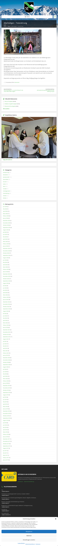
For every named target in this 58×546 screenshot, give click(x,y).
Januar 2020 (5, 383)
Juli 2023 (5, 285)
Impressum (38, 544)
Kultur (4, 184)
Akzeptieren (29, 531)
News (9, 26)
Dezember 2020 (6, 357)
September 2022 (6, 309)
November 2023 (6, 276)
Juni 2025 (5, 234)
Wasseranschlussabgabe (10, 106)
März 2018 (5, 432)
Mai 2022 (5, 318)
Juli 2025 (5, 232)
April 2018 (5, 429)
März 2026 (5, 213)
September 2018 (6, 418)
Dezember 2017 (6, 439)
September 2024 (6, 255)
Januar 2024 (5, 271)
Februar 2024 (6, 269)
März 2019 (5, 406)
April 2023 (5, 292)
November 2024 (6, 250)
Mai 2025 (5, 236)
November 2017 (6, 441)
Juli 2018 (5, 422)
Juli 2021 (5, 341)
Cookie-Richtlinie (21, 543)
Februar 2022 (6, 325)
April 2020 (5, 376)
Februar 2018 (6, 434)
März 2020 (5, 378)
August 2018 (6, 420)
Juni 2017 (5, 450)
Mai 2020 (5, 374)
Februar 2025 (6, 243)
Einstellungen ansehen (29, 540)
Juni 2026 (5, 206)
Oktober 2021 (6, 334)
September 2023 (6, 281)
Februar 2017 (6, 457)
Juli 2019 (5, 397)
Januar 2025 (5, 246)
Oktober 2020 (6, 362)
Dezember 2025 (6, 220)
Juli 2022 (5, 313)
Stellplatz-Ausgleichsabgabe (11, 103)
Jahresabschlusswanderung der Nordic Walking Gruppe (45, 90)
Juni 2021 (5, 343)
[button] (55, 519)
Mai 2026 (5, 209)
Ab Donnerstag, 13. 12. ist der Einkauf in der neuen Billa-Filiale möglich (13, 90)
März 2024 (5, 267)
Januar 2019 (5, 409)
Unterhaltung (6, 193)
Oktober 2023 (6, 278)
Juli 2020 (5, 369)
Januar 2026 (5, 218)
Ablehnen (29, 535)
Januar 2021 (5, 355)
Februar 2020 (6, 381)
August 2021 (6, 339)
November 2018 (6, 413)
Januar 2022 (5, 327)
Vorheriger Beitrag (50, 89)
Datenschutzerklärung (30, 544)
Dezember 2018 (6, 411)
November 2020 (6, 360)
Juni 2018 (5, 425)
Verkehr (5, 195)
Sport (4, 186)
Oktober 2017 (6, 443)
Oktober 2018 (6, 415)
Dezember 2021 (6, 329)
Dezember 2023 (6, 274)
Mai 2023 (5, 290)
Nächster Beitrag (7, 89)
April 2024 (5, 264)
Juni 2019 (5, 399)
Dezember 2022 (6, 302)
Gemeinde (17, 82)
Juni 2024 (5, 260)
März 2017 (5, 455)
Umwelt (4, 188)
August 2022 (6, 311)
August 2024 (6, 257)
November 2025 (6, 223)
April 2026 (5, 211)
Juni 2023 (5, 288)
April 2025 (5, 239)
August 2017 (6, 448)
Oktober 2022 (6, 306)
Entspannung (6, 172)
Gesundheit (5, 179)
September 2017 (6, 446)
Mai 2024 (5, 262)
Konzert (5, 181)
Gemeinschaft (6, 177)
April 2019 (5, 404)
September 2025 (6, 227)
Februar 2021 (6, 353)
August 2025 (6, 230)
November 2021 (6, 332)
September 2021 (6, 336)
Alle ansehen (6, 108)
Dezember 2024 (6, 248)
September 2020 (6, 364)
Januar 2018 (5, 436)
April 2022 (5, 320)
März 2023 (5, 295)
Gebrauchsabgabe (9, 101)
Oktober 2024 (6, 253)
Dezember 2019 (6, 385)
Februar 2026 (6, 216)
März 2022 (5, 322)
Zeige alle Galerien (7, 159)
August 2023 (6, 283)
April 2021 (5, 348)
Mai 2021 (5, 346)
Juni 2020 (5, 371)
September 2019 (6, 392)
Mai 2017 (5, 453)
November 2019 (6, 388)
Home (5, 26)
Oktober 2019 (6, 390)
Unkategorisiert (6, 191)
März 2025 (5, 241)
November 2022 (6, 304)
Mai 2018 (5, 427)
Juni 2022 (5, 316)
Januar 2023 (5, 299)
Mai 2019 (5, 401)
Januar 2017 (5, 460)
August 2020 (6, 367)
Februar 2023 (6, 297)
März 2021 (5, 350)
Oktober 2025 (6, 225)
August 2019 (6, 395)
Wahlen (4, 198)
